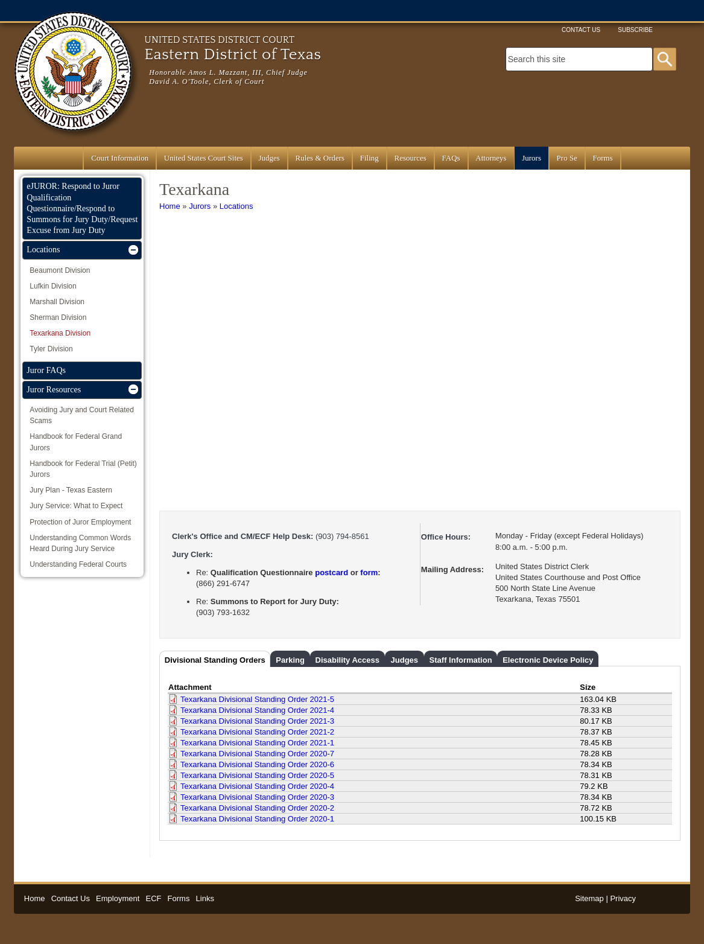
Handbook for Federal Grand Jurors (76, 441)
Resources (410, 157)
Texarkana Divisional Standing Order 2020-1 (257, 818)
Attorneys (490, 157)
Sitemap (589, 898)
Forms (603, 157)
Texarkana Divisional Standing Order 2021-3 (257, 721)
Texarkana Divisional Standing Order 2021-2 (257, 731)
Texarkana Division (60, 333)
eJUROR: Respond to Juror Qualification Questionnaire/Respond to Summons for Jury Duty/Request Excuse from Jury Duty (82, 208)
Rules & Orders (320, 157)
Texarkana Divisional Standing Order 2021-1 (257, 742)
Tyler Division (51, 349)
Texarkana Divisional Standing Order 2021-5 (257, 699)
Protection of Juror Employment (80, 522)
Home (169, 206)
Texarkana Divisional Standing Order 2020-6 (257, 764)
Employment (117, 898)
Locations (236, 206)
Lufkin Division (53, 286)
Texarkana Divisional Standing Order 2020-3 (257, 797)
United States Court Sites (203, 157)
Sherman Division (58, 317)
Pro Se (567, 157)
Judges (269, 157)
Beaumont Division (60, 270)
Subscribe (635, 30)
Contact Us (581, 30)
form (369, 572)
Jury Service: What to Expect (76, 506)
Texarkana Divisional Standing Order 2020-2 (257, 807)
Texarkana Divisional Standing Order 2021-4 (257, 710)
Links (205, 898)
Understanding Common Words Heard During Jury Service (80, 543)
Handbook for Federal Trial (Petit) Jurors (83, 469)
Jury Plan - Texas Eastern (71, 490)
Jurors (531, 157)
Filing (369, 157)
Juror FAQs (46, 370)
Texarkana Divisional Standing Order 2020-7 (257, 753)
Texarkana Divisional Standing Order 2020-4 (257, 786)
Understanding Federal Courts (78, 564)
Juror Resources (54, 389)
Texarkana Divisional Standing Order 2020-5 (257, 775)
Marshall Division (57, 302)
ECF (153, 898)
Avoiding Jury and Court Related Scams (82, 415)
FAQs (451, 157)
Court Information (119, 157)
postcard (331, 572)
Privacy (623, 898)
